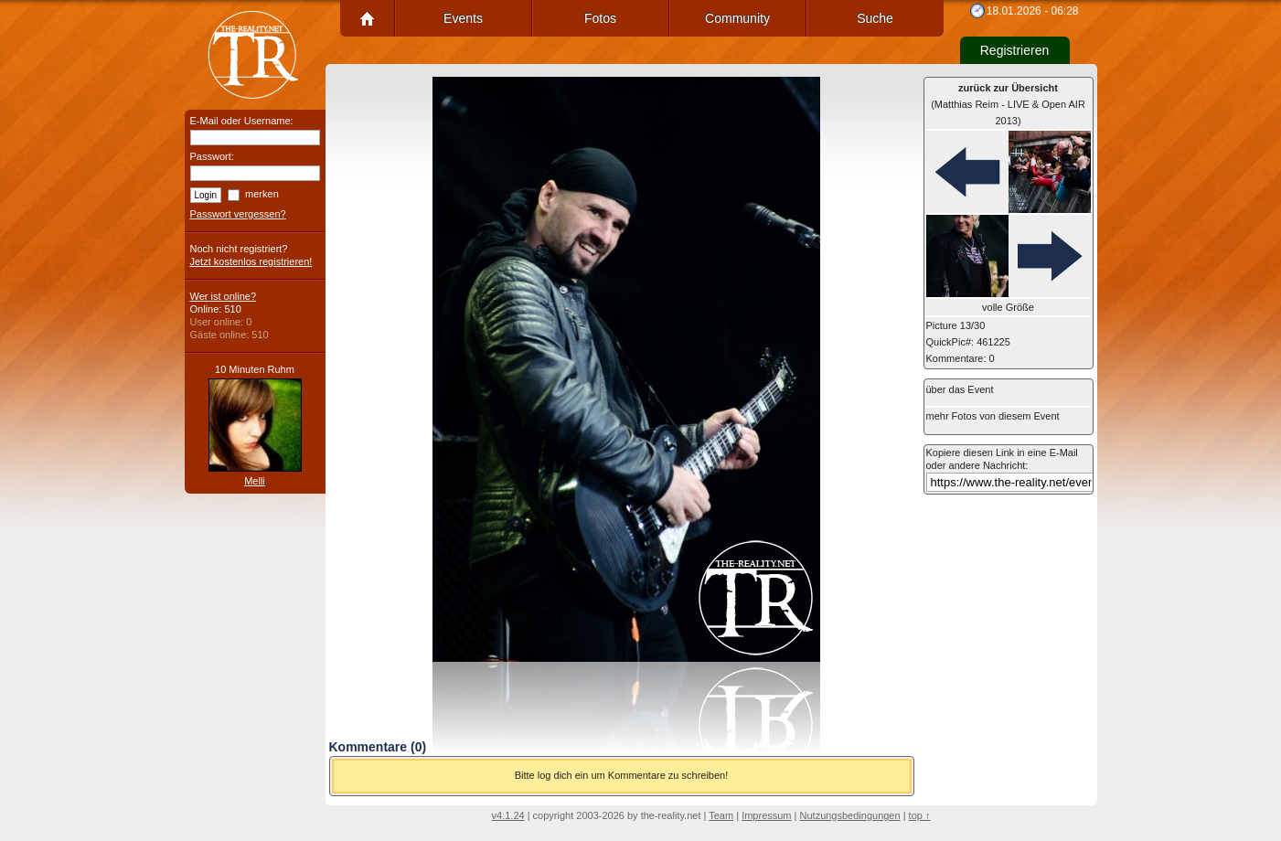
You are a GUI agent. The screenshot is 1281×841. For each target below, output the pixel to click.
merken (262, 193)
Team (721, 815)
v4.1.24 (508, 815)
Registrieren (1014, 50)
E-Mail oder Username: (242, 120)
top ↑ (920, 815)
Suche (875, 18)
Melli (254, 480)
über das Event (960, 389)
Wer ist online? (223, 296)
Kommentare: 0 (960, 358)
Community (737, 18)
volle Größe (1008, 307)
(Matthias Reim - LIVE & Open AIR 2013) (1008, 104)
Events (463, 18)
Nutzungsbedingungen (850, 815)
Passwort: (212, 156)
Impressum (766, 815)
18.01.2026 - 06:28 (1033, 11)
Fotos (600, 18)
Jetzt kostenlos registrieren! (251, 261)
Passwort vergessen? (238, 213)
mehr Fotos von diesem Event (993, 415)
